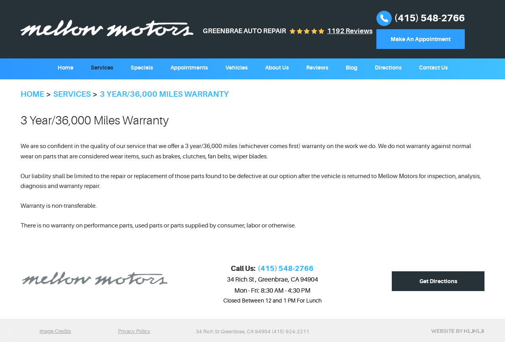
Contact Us (433, 67)
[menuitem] (65, 66)
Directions (388, 67)
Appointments (189, 67)
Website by (457, 331)
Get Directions (438, 281)
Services (102, 67)
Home (65, 67)
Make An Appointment (421, 39)
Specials (142, 67)
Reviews (317, 67)
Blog (351, 67)
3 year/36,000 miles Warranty (164, 94)
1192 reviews (349, 31)
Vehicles (236, 67)
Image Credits (55, 331)
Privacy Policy (134, 331)
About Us (277, 67)
